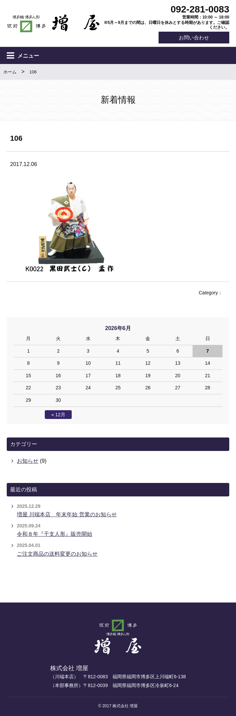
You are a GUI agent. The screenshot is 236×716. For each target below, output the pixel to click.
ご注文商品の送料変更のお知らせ (57, 554)
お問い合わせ (193, 37)
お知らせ (27, 461)
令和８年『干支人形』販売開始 (54, 534)
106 (33, 72)
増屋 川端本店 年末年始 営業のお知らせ (67, 514)
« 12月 (58, 414)
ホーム (9, 72)
